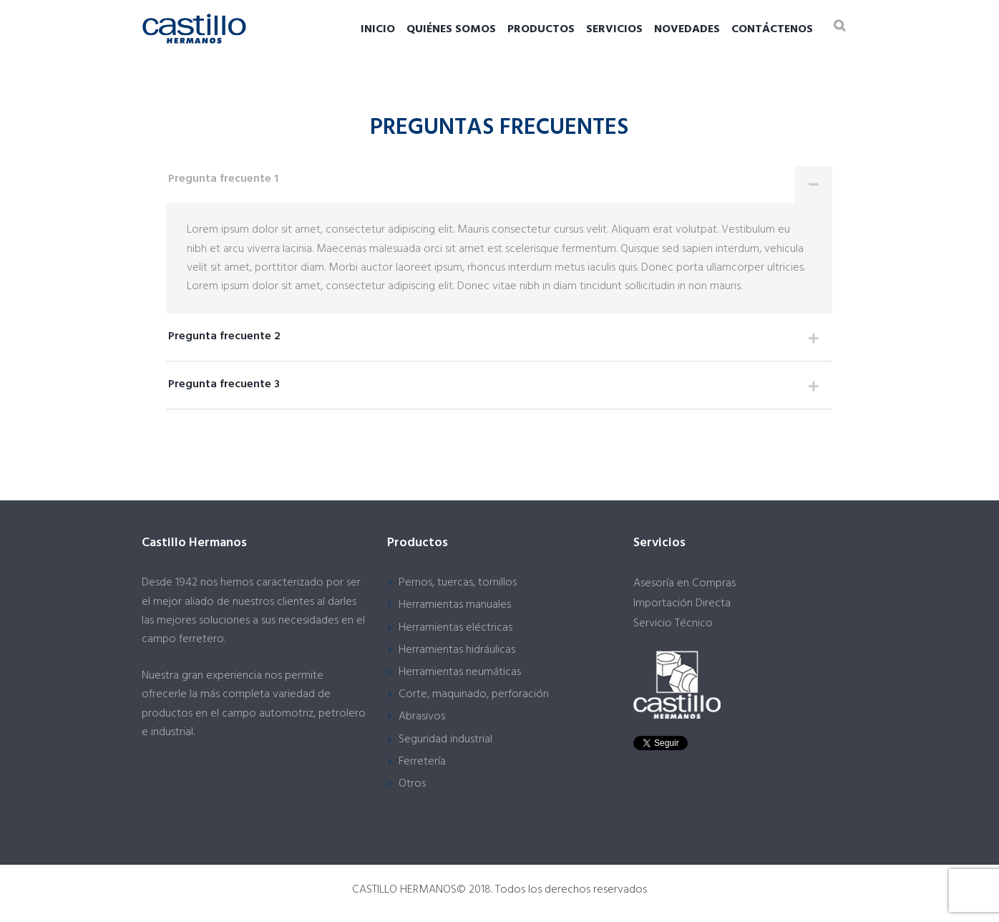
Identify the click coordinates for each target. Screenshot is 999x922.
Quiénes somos (451, 29)
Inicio (378, 29)
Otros (412, 784)
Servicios (614, 29)
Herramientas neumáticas (460, 672)
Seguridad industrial (445, 739)
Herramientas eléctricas (455, 627)
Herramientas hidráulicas (457, 650)
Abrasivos (422, 716)
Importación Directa (682, 603)
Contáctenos (772, 29)
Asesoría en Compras (684, 583)
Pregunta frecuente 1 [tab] (500, 184)
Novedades (687, 29)
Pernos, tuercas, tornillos (458, 582)
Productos (541, 29)
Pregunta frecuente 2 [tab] (500, 340)
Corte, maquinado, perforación (474, 694)
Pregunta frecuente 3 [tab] (500, 388)
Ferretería (422, 761)
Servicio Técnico (673, 623)
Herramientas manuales (455, 605)
